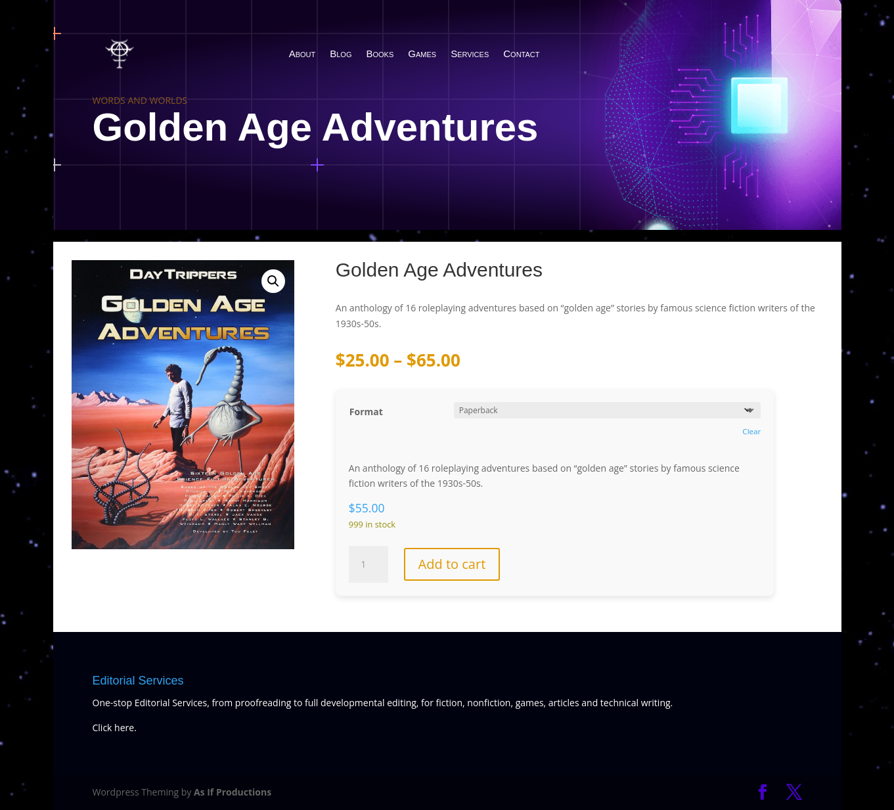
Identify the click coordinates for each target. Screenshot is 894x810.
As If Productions (232, 792)
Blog (340, 53)
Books (380, 53)
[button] (273, 281)
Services (470, 53)
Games (422, 53)
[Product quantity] (368, 564)
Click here (114, 727)
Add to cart (452, 564)
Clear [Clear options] (751, 431)
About (302, 53)
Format (366, 411)
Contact (521, 53)
